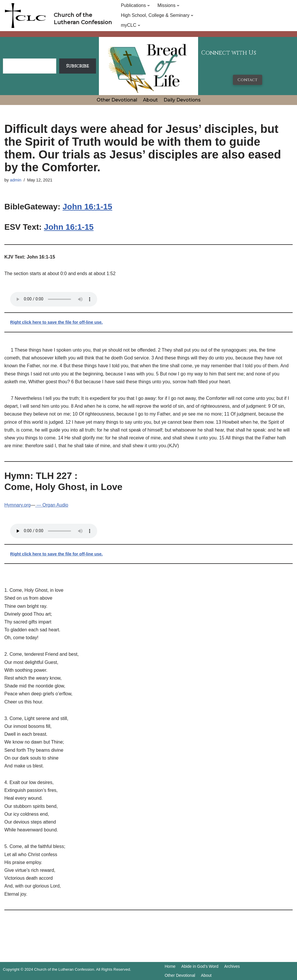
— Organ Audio (51, 505)
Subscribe (77, 66)
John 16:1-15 (87, 206)
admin (15, 180)
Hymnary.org (17, 505)
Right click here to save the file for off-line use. (56, 322)
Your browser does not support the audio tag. (53, 299)
